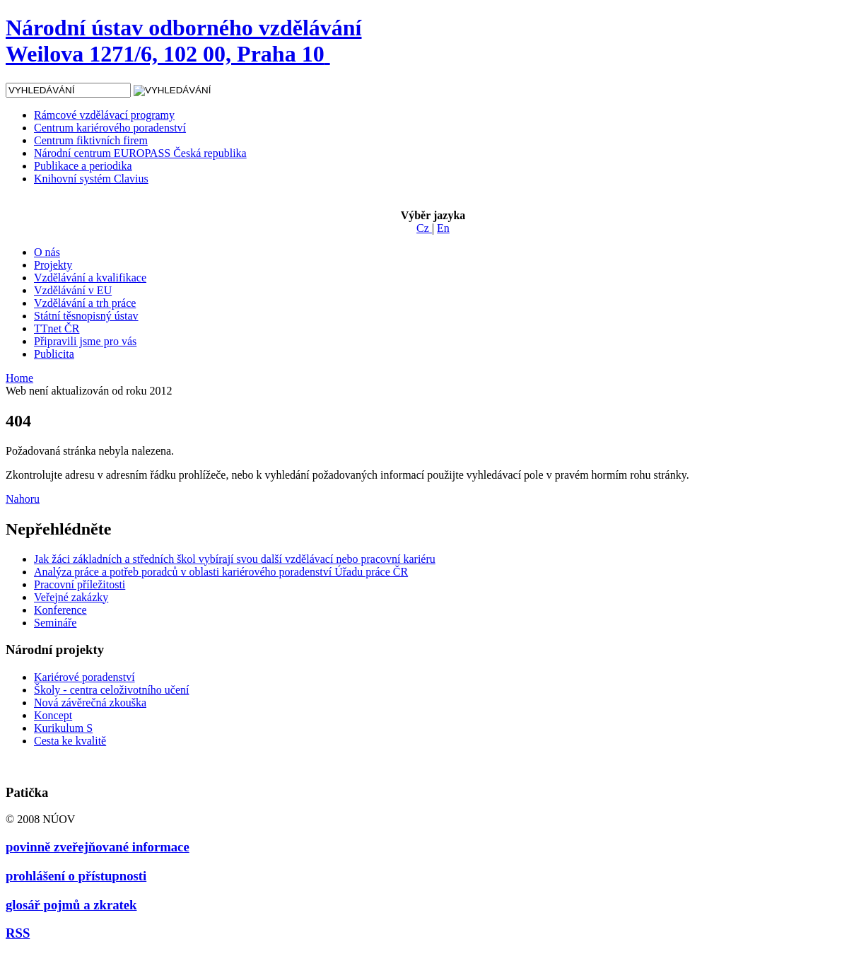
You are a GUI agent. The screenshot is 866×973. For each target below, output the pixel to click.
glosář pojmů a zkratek (71, 904)
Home (19, 378)
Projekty (53, 265)
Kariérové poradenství (84, 677)
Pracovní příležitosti (79, 584)
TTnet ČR (56, 328)
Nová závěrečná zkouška (90, 703)
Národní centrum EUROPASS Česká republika (140, 153)
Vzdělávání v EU (73, 290)
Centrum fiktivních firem (91, 140)
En (443, 228)
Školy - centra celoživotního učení (111, 690)
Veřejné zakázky (71, 597)
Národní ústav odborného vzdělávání (184, 40)
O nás (47, 252)
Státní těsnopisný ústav (86, 316)
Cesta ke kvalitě (70, 741)
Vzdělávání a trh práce (85, 303)
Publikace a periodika (83, 166)
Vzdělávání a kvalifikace (90, 278)
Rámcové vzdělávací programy (104, 115)
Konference (60, 610)
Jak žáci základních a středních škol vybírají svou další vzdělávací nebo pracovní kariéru (234, 559)
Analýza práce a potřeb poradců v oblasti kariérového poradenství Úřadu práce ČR (221, 572)
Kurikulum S (63, 728)
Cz (424, 228)
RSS (18, 933)
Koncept (53, 715)
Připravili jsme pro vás (85, 341)
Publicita (54, 354)
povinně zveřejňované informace (97, 846)
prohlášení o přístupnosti (76, 875)
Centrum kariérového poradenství (110, 128)
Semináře (55, 623)
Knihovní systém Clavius (91, 179)
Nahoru (23, 499)
